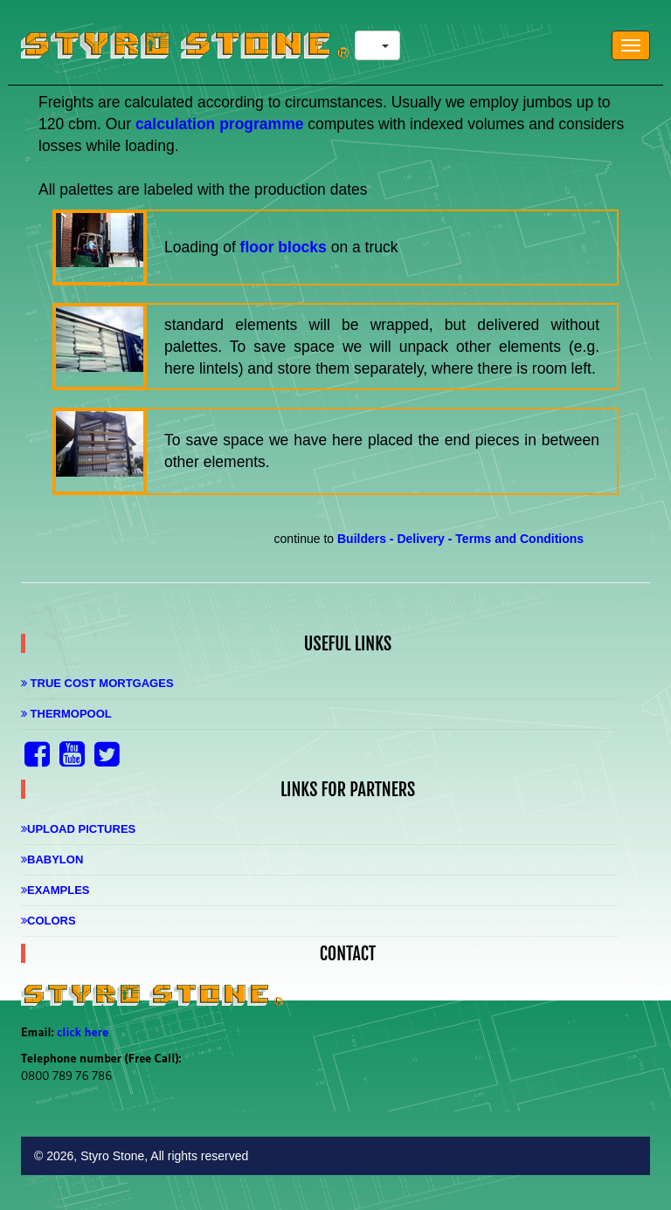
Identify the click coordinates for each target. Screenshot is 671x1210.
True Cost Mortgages (97, 683)
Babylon (52, 859)
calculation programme (221, 124)
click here (82, 1032)
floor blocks (283, 247)
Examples (55, 890)
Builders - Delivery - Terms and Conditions (460, 539)
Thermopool (66, 713)
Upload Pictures (78, 828)
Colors (48, 920)
